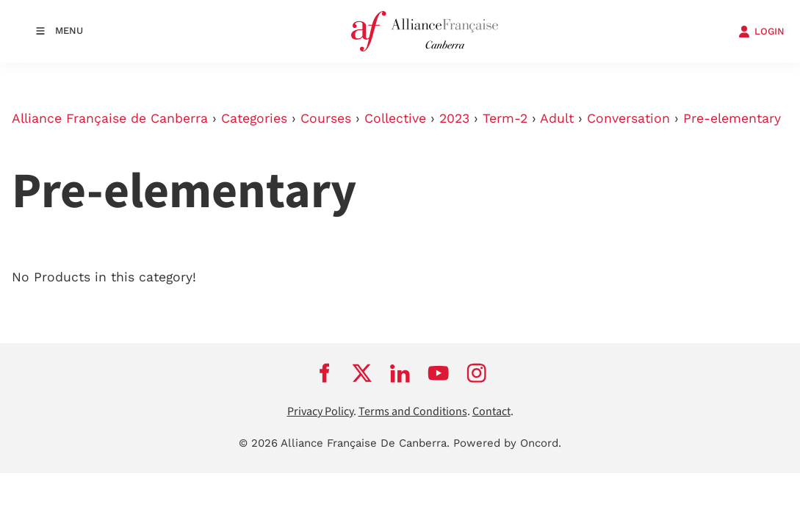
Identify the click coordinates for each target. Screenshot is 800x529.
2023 (454, 118)
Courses (325, 118)
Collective (395, 118)
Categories (254, 118)
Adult (557, 118)
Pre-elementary (732, 118)
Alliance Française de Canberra (110, 118)
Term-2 (505, 118)
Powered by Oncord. (507, 443)
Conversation (628, 118)
